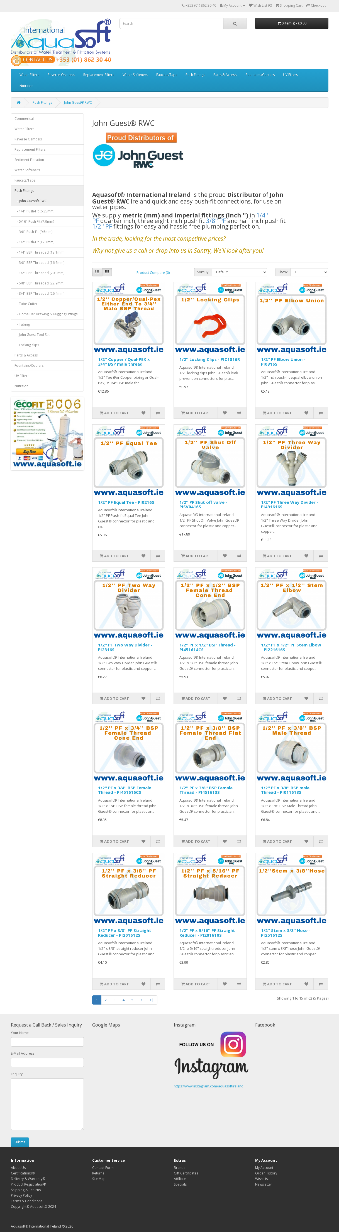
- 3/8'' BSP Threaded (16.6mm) (39, 262)
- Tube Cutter (26, 303)
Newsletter (263, 1184)
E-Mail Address (22, 1053)
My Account (264, 1167)
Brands (179, 1167)
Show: (283, 272)
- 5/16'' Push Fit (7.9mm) (34, 221)
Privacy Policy (21, 1195)
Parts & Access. (225, 74)
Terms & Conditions (26, 1201)
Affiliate (180, 1178)
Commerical (24, 118)
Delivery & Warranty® (28, 1178)
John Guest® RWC (78, 102)
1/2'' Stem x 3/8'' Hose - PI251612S (285, 933)
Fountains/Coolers (260, 74)
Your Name (20, 1032)
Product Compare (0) (153, 272)
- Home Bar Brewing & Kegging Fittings (45, 314)
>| (152, 999)
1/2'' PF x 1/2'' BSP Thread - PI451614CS (207, 647)
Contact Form (103, 1167)
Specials (180, 1184)
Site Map (99, 1178)
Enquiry (17, 1074)
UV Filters (290, 74)
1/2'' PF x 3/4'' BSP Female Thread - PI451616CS (124, 790)
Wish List (262, 1178)
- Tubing (22, 324)
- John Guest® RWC (30, 201)
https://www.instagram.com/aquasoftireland (208, 1086)
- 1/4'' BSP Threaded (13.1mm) (39, 252)
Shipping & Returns (26, 1190)
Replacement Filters (98, 74)
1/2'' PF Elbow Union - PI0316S (283, 361)
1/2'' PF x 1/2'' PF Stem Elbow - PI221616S (291, 647)
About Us (18, 1167)
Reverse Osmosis (61, 74)
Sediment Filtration (29, 159)
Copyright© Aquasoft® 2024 (33, 1206)
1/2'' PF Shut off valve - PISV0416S (203, 504)
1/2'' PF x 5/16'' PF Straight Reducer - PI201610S (207, 933)
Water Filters (29, 74)
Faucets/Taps (166, 74)
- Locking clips (26, 345)
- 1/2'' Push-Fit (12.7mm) (34, 242)
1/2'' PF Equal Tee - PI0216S (126, 502)
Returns (98, 1173)
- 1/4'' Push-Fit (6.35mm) (34, 211)
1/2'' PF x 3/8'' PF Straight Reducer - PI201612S (124, 933)
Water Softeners (135, 74)
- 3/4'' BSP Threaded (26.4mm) (39, 293)
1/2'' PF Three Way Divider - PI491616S (289, 504)
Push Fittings (195, 74)
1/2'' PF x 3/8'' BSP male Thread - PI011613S (285, 790)
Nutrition (26, 85)
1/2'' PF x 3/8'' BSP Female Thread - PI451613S (206, 790)
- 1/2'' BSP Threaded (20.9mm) (39, 273)
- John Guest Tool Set (32, 334)
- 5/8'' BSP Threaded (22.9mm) (39, 283)
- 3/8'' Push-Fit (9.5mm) (33, 231)
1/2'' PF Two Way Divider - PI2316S (125, 647)
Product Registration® (28, 1184)
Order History (266, 1173)
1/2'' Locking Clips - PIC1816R (209, 359)
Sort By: (203, 272)
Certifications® (23, 1173)
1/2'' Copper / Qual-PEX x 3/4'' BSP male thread (124, 361)
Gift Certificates (186, 1173)
